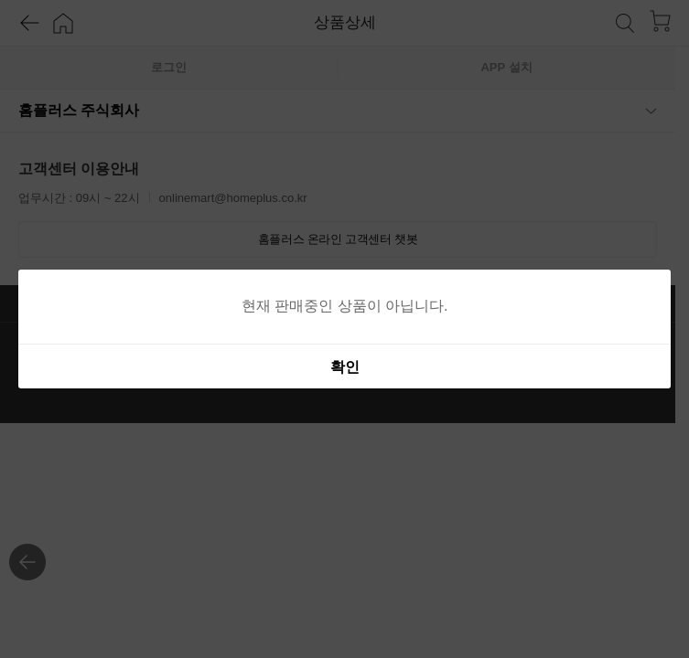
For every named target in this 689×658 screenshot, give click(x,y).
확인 (345, 367)
